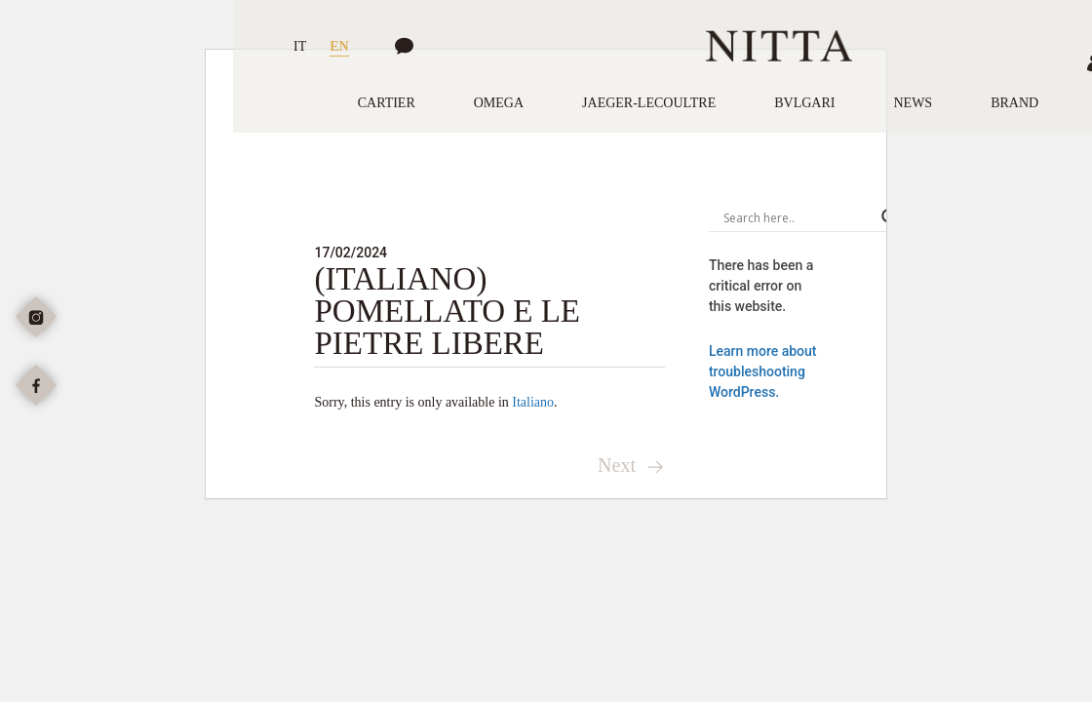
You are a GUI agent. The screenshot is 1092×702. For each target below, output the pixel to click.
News (912, 103)
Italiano (533, 402)
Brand (1014, 103)
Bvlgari (804, 103)
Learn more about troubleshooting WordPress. (763, 371)
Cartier (386, 103)
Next (631, 465)
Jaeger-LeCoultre (649, 103)
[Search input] (797, 217)
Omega (499, 103)
